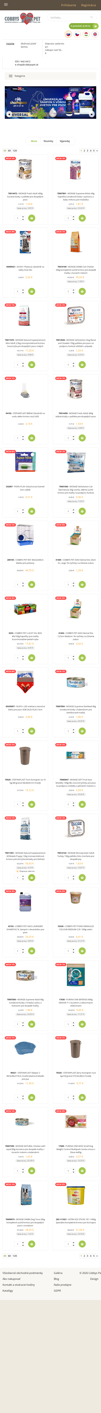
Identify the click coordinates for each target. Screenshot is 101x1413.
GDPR (57, 1290)
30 (4, 150)
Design (94, 1278)
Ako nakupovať (11, 1278)
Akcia (34, 141)
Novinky (48, 141)
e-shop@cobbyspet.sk (26, 64)
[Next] (97, 150)
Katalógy (8, 1290)
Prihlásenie (68, 5)
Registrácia (88, 5)
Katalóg (10, 43)
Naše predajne (62, 1284)
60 (9, 150)
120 (15, 150)
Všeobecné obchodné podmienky (23, 1272)
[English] (95, 34)
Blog (56, 1278)
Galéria (58, 1272)
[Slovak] (68, 34)
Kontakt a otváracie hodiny (19, 1284)
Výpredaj (65, 141)
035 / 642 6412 (22, 61)
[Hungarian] (86, 34)
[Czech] (77, 34)
